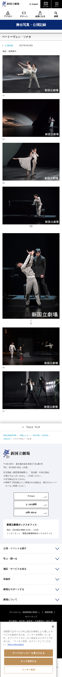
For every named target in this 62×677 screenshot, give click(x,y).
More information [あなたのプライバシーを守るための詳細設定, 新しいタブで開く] (16, 648)
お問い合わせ (31, 512)
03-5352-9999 (19, 530)
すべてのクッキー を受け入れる (28, 657)
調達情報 (49, 612)
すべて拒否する (29, 665)
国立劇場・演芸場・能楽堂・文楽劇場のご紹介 (29, 621)
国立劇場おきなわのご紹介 (29, 625)
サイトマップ (31, 616)
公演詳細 (9, 45)
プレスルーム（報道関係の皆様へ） (25, 612)
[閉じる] (53, 630)
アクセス (8, 16)
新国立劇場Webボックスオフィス (37, 533)
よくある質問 (31, 504)
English (35, 4)
